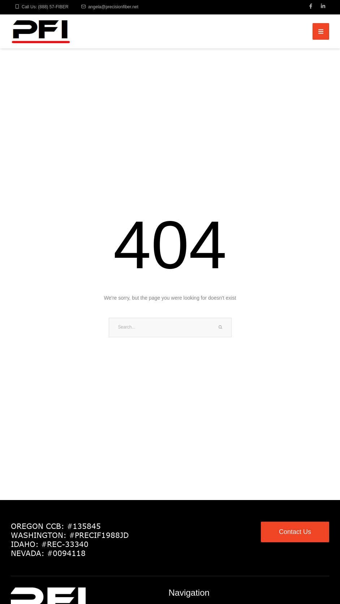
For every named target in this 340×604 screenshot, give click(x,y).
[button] (319, 572)
